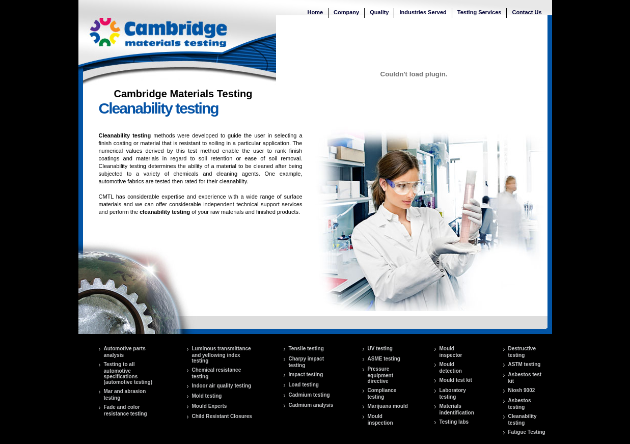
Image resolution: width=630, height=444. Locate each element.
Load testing (304, 384)
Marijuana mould (388, 406)
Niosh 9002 (521, 390)
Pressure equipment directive (381, 375)
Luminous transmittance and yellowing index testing (221, 355)
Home (315, 12)
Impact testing (306, 374)
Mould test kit (456, 380)
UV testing (380, 348)
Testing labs (454, 422)
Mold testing (207, 396)
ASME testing (384, 359)
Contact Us (526, 12)
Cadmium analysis (311, 405)
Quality (379, 12)
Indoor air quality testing (222, 385)
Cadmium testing (309, 395)
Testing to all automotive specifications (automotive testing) (128, 373)
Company (346, 12)
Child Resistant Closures (222, 416)
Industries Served (422, 12)
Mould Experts (209, 406)
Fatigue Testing (526, 432)
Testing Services (479, 12)
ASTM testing (524, 364)
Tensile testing (306, 348)
